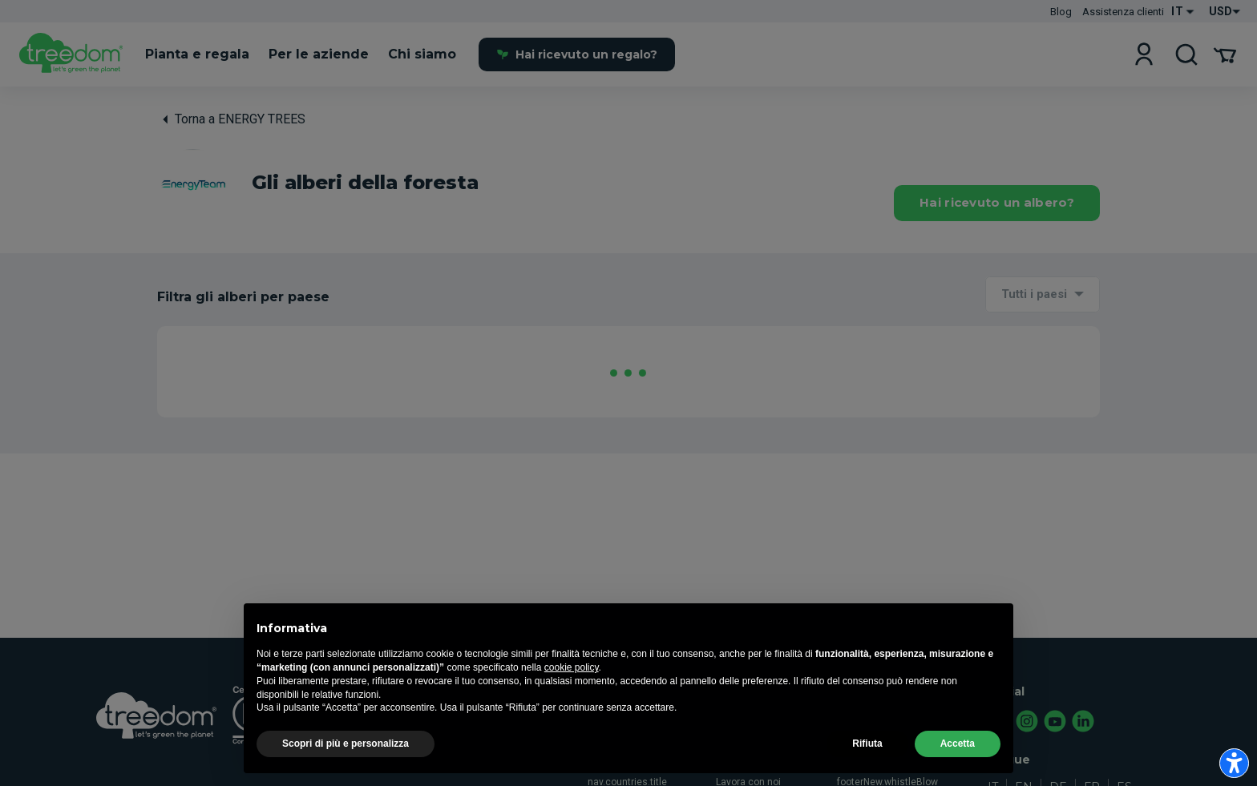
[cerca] (1186, 55)
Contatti (854, 738)
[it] (71, 56)
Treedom (736, 717)
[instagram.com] (1028, 723)
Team (728, 760)
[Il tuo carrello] (1225, 55)
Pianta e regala (374, 717)
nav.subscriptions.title (389, 738)
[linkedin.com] (1084, 723)
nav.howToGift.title (509, 738)
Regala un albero (506, 717)
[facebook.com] (1000, 723)
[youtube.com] (1056, 723)
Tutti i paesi (1034, 294)
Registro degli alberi (881, 760)
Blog (1061, 12)
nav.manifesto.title (629, 717)
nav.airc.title (367, 760)
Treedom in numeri (758, 738)
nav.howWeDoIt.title (631, 760)
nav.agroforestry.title (633, 738)
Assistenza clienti (1123, 12)
